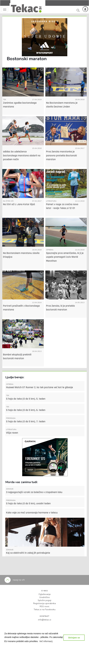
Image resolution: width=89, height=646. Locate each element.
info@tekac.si (44, 619)
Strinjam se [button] (74, 637)
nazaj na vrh (15, 580)
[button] (46, 641)
